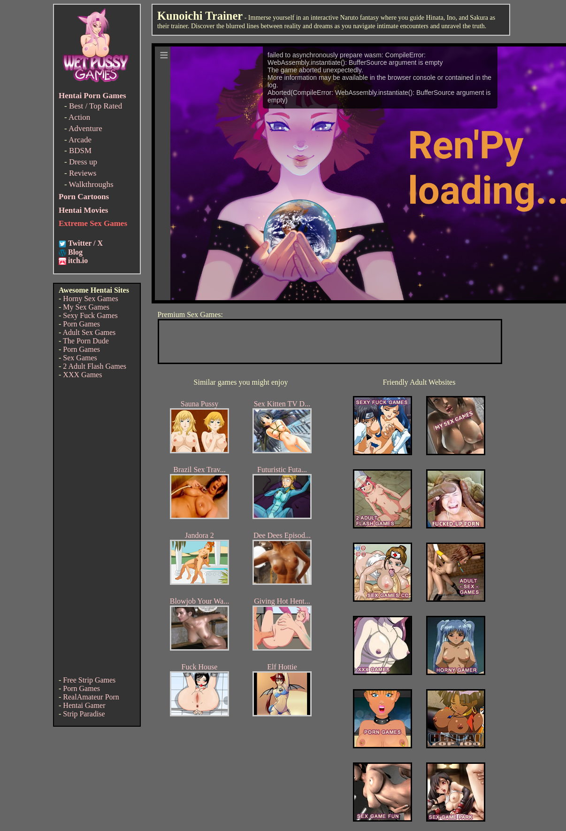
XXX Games (82, 375)
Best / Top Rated (95, 105)
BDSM (80, 150)
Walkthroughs (91, 184)
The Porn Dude (86, 341)
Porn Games (81, 324)
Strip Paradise (84, 714)
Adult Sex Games (88, 332)
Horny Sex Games (90, 299)
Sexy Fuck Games (90, 315)
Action (79, 117)
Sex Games (80, 358)
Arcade (80, 139)
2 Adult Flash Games (94, 366)
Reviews (83, 173)
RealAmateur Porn (91, 697)
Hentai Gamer (84, 705)
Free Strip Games (89, 680)
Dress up (83, 161)
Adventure (85, 128)
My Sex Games (86, 307)
